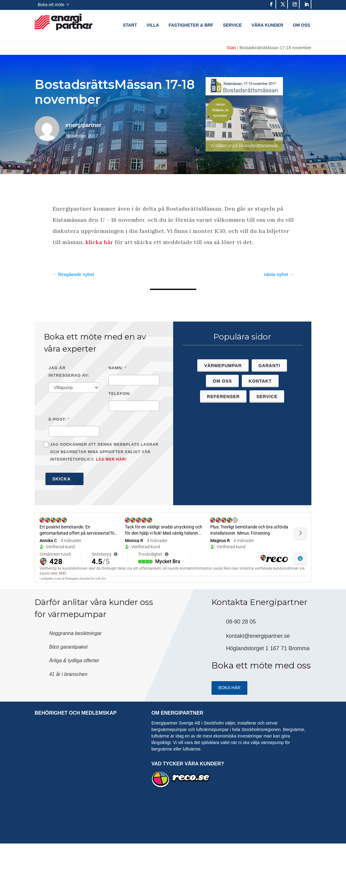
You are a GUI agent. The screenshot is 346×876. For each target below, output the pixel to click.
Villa (153, 25)
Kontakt (260, 381)
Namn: (116, 368)
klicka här (100, 242)
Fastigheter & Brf (191, 25)
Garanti (269, 365)
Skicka (64, 478)
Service (232, 25)
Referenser (223, 396)
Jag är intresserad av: (69, 372)
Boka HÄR (229, 687)
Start (130, 25)
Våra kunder (267, 25)
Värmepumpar (222, 365)
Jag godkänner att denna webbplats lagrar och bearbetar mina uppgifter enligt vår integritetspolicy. (101, 452)
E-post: (57, 419)
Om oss (301, 25)
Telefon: (120, 393)
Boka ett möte (51, 4)
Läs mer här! (111, 459)
